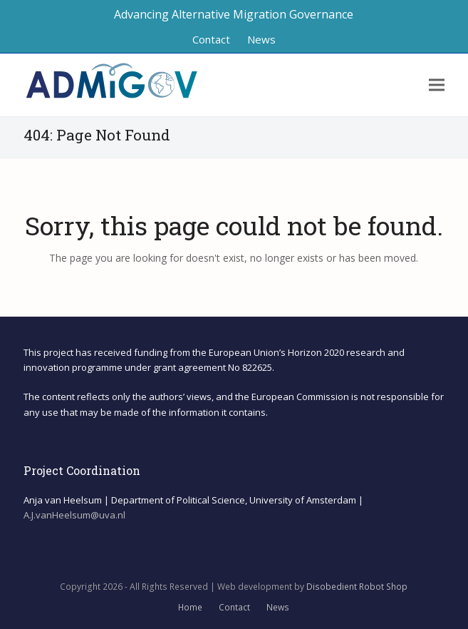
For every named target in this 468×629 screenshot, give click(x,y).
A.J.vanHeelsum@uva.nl (74, 514)
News (277, 607)
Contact (234, 607)
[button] (436, 85)
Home (190, 607)
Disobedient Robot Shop (356, 587)
